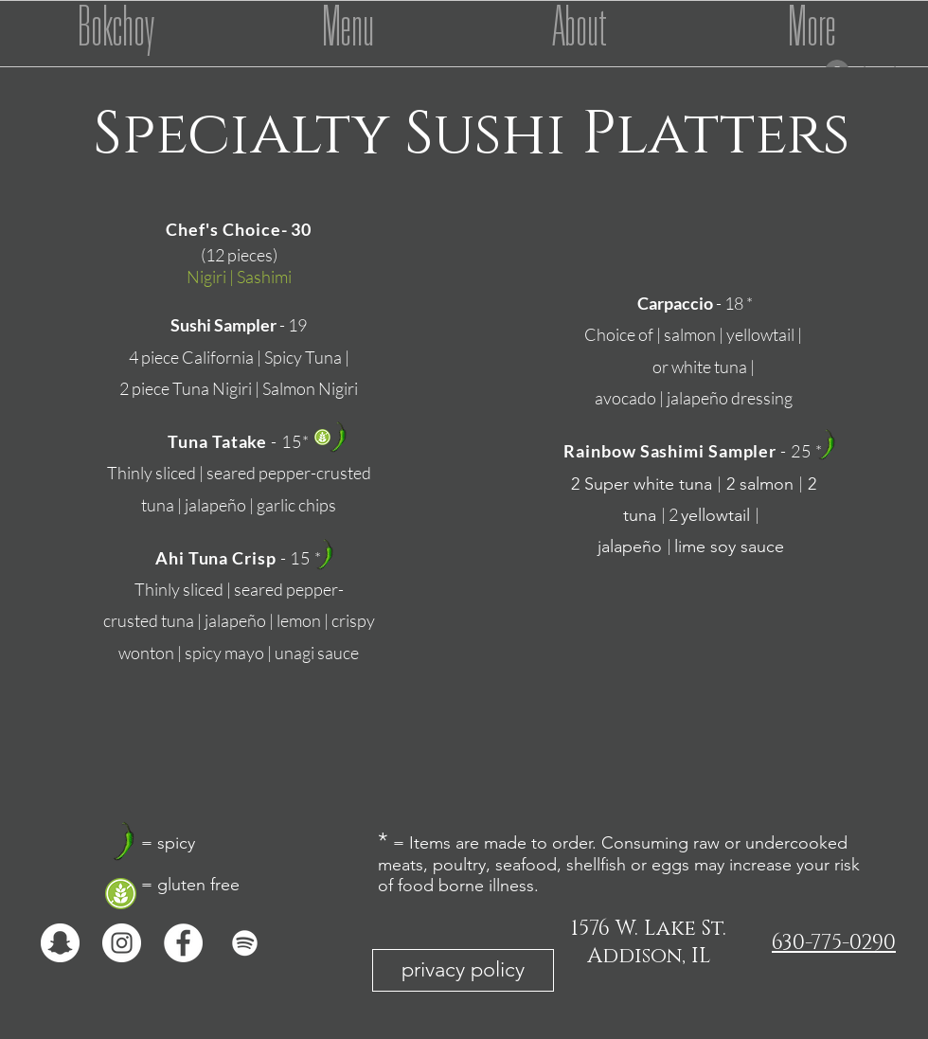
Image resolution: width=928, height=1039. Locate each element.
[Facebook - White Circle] (183, 942)
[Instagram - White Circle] (121, 942)
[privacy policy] (463, 970)
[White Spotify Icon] (244, 942)
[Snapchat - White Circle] (60, 942)
